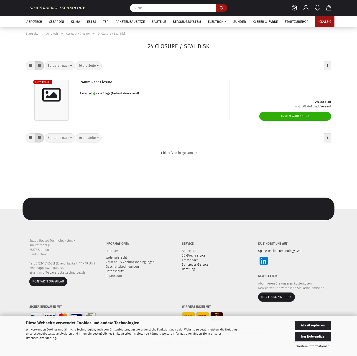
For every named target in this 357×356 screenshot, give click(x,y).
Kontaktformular (48, 281)
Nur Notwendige (312, 336)
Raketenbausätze (130, 22)
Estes (91, 22)
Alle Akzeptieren (313, 325)
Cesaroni (56, 22)
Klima (75, 22)
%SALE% (324, 22)
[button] (294, 8)
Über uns (112, 251)
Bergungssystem (187, 22)
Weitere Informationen (312, 346)
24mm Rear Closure (96, 82)
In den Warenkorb (295, 116)
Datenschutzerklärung (41, 338)
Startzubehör (297, 22)
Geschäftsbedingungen (123, 267)
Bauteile (159, 22)
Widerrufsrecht (117, 257)
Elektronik (217, 22)
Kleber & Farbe (265, 22)
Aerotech (34, 22)
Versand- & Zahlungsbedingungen (131, 262)
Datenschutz (115, 271)
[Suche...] (221, 8)
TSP (106, 22)
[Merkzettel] (317, 8)
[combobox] (60, 65)
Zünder (239, 22)
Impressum (114, 276)
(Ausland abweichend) (125, 93)
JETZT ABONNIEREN (276, 297)
